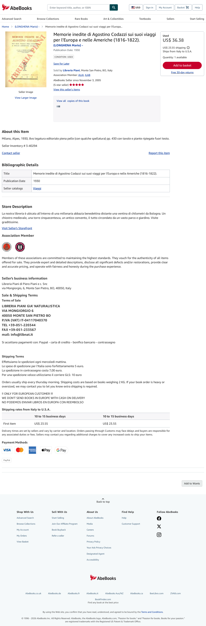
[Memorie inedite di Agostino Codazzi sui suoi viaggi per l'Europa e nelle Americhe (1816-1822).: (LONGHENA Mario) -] (25, 59)
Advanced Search (11, 18)
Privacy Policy (93, 541)
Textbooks (145, 18)
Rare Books (81, 18)
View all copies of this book (73, 100)
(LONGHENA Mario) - (27, 26)
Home (5, 26)
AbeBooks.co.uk (33, 593)
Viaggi (37, 188)
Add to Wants (192, 483)
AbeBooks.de (54, 593)
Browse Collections (48, 18)
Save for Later (61, 63)
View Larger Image (26, 97)
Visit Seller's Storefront (17, 228)
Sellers (170, 18)
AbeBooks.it (92, 593)
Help (197, 7)
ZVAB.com (175, 593)
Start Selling (197, 18)
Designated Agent (95, 553)
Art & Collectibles (113, 18)
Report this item (159, 153)
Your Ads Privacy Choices (99, 547)
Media (90, 523)
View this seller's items (66, 89)
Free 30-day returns (182, 72)
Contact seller (11, 153)
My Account (165, 7)
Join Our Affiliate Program (65, 523)
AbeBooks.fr (74, 593)
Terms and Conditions (152, 612)
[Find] (114, 7)
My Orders (22, 535)
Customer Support (131, 523)
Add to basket (182, 65)
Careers (90, 529)
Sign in (149, 7)
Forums (90, 535)
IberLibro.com (157, 593)
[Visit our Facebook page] (159, 518)
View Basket (23, 541)
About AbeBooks (95, 517)
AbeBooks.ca (136, 593)
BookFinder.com (103, 601)
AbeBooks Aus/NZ (114, 593)
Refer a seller (58, 535)
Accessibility (93, 559)
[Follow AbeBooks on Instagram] (159, 535)
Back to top (103, 501)
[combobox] (78, 7)
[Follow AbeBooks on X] (159, 526)
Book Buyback (59, 529)
